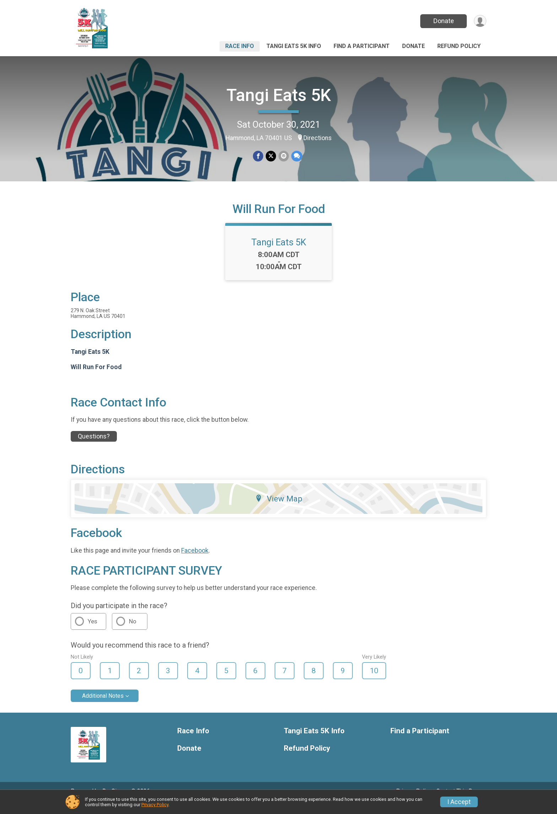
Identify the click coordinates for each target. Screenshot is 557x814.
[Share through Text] (296, 156)
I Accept (459, 801)
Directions (317, 138)
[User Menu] (479, 21)
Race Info (239, 46)
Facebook (195, 560)
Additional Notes (103, 705)
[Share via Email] (283, 156)
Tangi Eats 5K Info (293, 46)
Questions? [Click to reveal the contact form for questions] (94, 445)
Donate (443, 21)
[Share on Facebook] (258, 156)
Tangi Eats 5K (278, 95)
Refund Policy (459, 46)
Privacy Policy (154, 804)
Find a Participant (362, 46)
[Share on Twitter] (271, 156)
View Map (278, 508)
